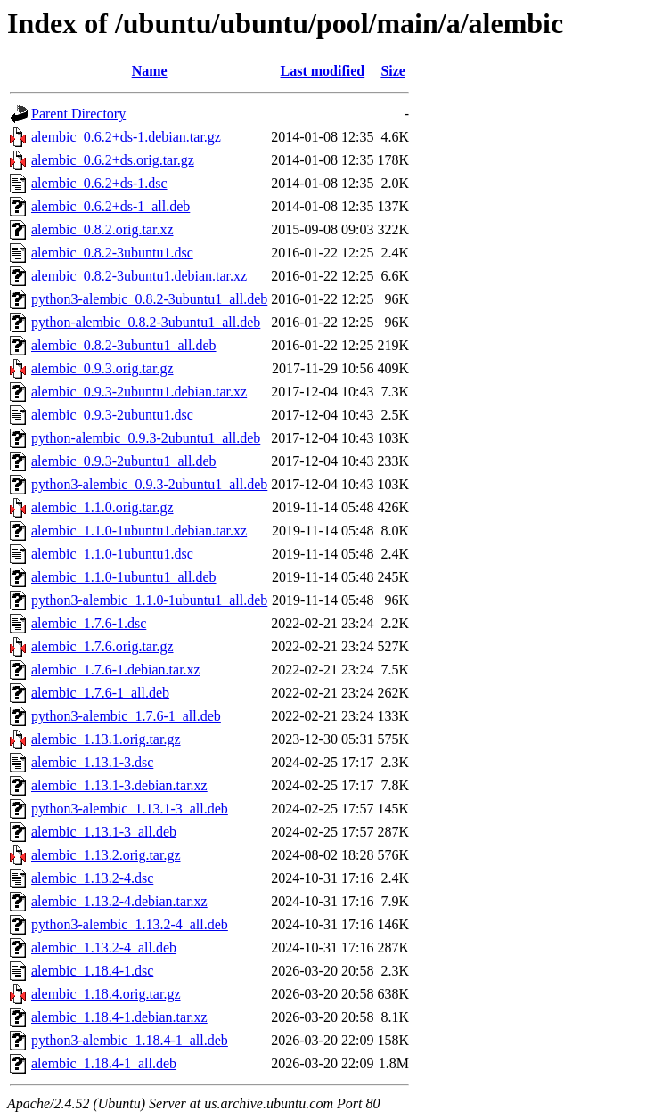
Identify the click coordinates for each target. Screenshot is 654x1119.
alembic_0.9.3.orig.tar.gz (102, 368)
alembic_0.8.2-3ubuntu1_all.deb (124, 345)
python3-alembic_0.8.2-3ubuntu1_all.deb (149, 298)
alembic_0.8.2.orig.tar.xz (102, 229)
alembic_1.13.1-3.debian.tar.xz (119, 785)
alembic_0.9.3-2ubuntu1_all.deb (124, 461)
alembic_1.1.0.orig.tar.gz (102, 507)
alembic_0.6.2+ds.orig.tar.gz (112, 159)
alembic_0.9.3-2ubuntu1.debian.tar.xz (139, 391)
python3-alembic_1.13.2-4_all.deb (129, 924)
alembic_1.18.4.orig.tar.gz (106, 993)
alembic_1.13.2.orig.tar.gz (106, 854)
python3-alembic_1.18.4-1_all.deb (129, 1040)
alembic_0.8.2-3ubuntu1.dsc (112, 252)
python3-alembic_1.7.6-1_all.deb (126, 715)
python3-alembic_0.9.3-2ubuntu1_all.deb (149, 484)
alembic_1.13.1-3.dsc (92, 762)
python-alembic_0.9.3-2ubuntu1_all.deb (145, 437)
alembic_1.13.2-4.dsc (92, 878)
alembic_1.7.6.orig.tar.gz (102, 646)
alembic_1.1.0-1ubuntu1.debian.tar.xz (139, 530)
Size (392, 70)
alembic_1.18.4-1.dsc (92, 970)
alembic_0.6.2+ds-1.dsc (99, 183)
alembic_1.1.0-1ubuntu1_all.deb (124, 576)
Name (150, 70)
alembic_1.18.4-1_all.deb (103, 1063)
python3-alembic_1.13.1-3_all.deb (129, 808)
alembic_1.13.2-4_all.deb (103, 947)
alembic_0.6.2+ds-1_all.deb (110, 206)
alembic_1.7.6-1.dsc (88, 623)
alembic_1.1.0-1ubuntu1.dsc (112, 553)
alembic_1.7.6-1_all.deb (100, 692)
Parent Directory (78, 113)
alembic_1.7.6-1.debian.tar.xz (115, 669)
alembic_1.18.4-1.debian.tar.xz (119, 1017)
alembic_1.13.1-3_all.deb (103, 831)
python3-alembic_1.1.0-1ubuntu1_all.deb (149, 600)
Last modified (323, 70)
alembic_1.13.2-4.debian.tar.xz (119, 901)
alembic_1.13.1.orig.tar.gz (106, 739)
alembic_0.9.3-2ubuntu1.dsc (112, 414)
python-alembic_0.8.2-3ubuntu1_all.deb (145, 322)
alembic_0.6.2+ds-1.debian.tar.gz (126, 136)
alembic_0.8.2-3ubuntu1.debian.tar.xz (139, 275)
